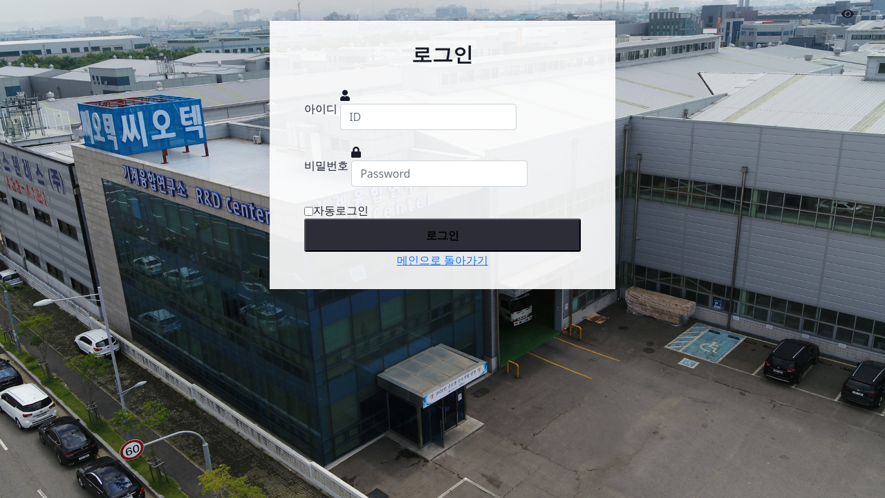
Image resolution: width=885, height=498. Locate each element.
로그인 (442, 235)
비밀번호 (326, 165)
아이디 (320, 108)
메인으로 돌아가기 (442, 260)
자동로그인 (336, 210)
